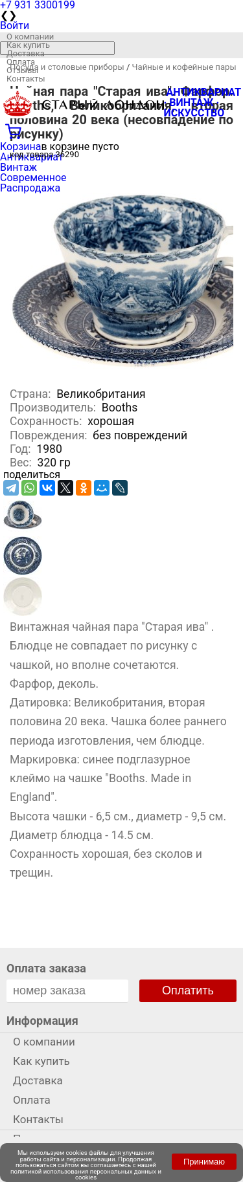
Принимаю (204, 1161)
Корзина (20, 146)
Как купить (28, 45)
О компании (30, 36)
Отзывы (22, 70)
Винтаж (18, 167)
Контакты (25, 78)
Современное (33, 177)
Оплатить (188, 990)
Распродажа (30, 188)
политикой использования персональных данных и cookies (85, 1174)
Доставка (25, 53)
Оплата (20, 62)
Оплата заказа (46, 968)
